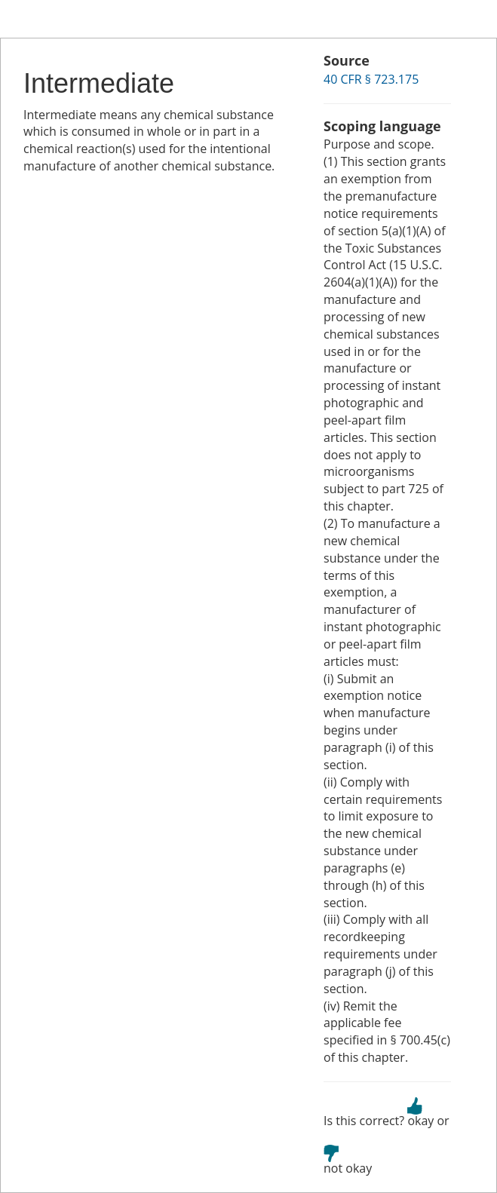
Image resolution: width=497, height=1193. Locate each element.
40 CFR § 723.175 (371, 79)
